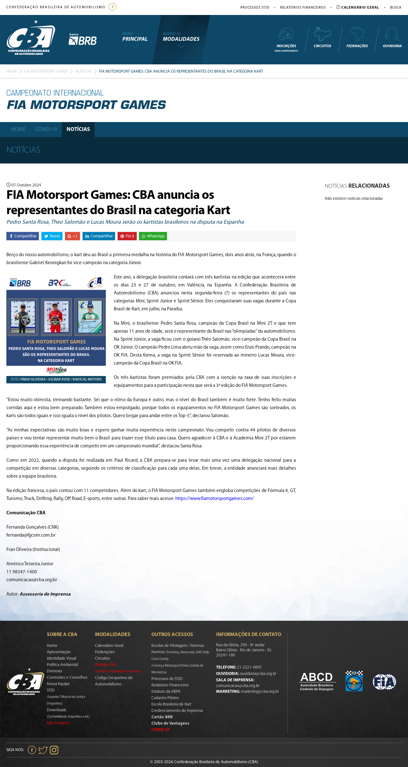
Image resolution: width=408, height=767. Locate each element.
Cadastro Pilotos (165, 698)
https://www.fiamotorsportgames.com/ (214, 498)
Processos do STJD (167, 679)
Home (11, 71)
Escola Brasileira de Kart (171, 704)
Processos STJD (254, 8)
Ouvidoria (392, 37)
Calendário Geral (109, 646)
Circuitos (322, 37)
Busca (396, 8)
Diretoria (54, 671)
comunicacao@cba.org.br (237, 686)
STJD (66, 696)
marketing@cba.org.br (260, 692)
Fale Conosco (58, 723)
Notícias (83, 71)
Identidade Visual (61, 658)
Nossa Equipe (58, 684)
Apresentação (58, 652)
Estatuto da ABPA (165, 692)
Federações (357, 37)
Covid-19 (46, 129)
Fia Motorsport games (46, 71)
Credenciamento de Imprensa (177, 711)
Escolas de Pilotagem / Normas (177, 646)
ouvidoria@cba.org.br (258, 674)
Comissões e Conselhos (67, 678)
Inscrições (286, 39)
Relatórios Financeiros (303, 8)
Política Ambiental (62, 665)
